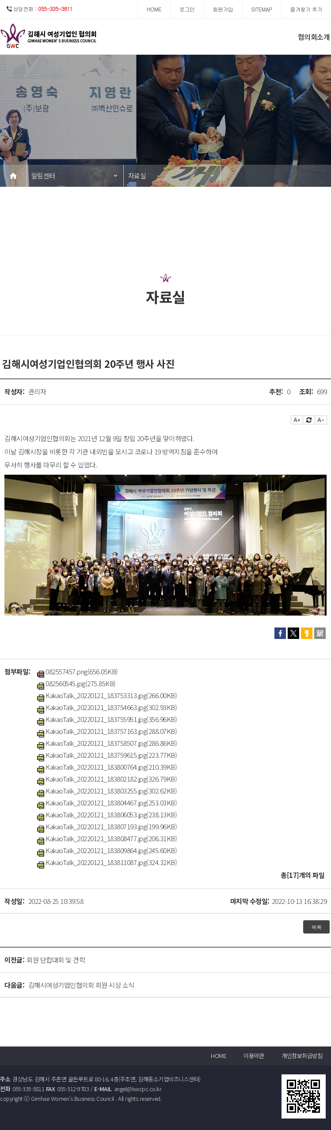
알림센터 (43, 175)
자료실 (137, 175)
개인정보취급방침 (302, 1055)
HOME (218, 1055)
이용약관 (253, 1055)
